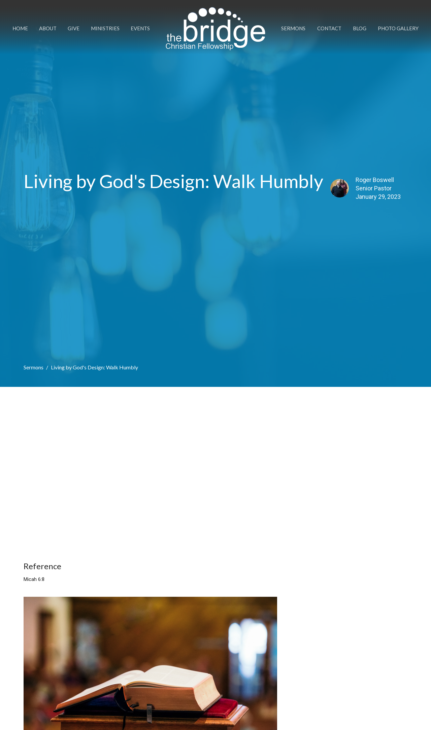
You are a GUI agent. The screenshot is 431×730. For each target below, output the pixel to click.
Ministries (105, 28)
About (48, 28)
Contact (329, 28)
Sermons (293, 28)
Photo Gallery (398, 28)
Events (140, 28)
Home (20, 28)
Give (73, 28)
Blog (359, 28)
